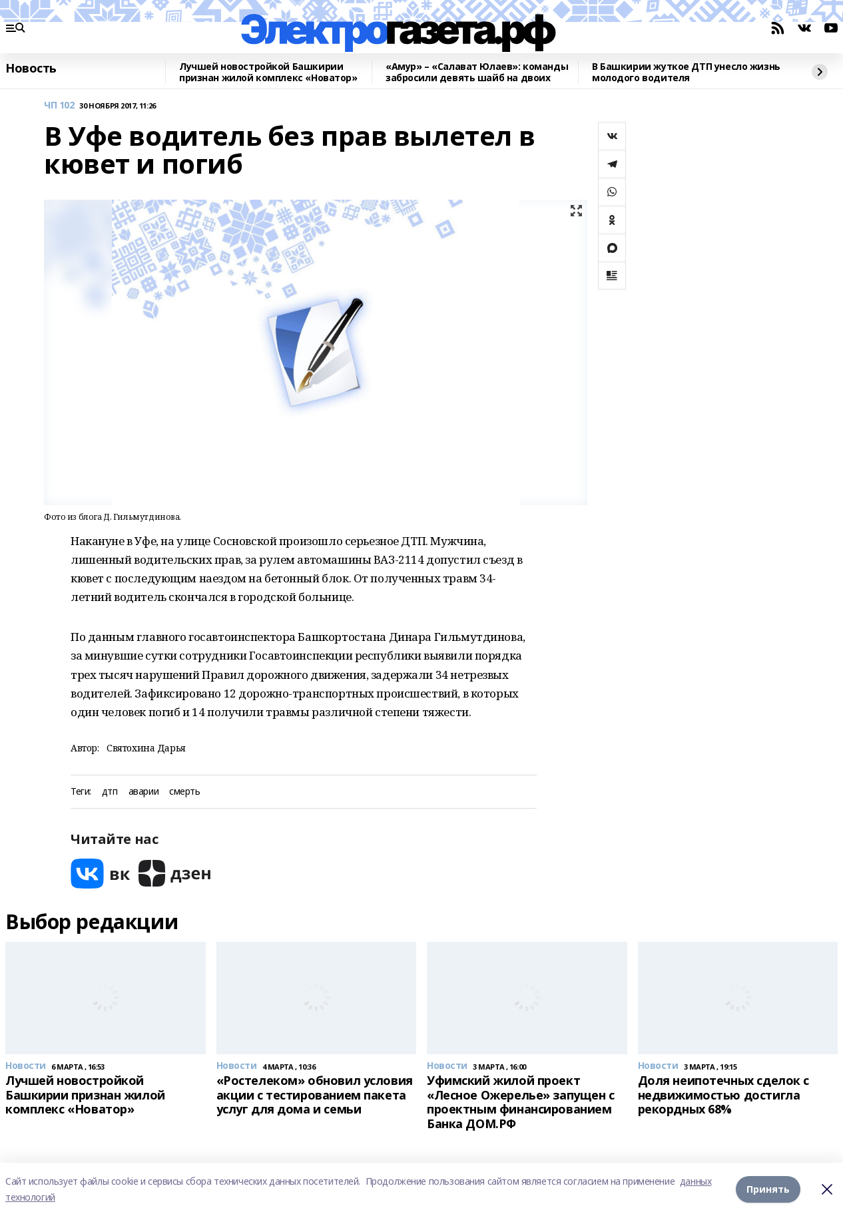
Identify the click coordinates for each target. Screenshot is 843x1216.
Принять (768, 1189)
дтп (110, 791)
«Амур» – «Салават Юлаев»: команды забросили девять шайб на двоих (477, 72)
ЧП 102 (59, 105)
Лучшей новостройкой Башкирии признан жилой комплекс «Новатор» (268, 72)
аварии (143, 791)
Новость (31, 68)
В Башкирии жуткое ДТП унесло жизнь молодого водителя (686, 72)
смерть (184, 791)
